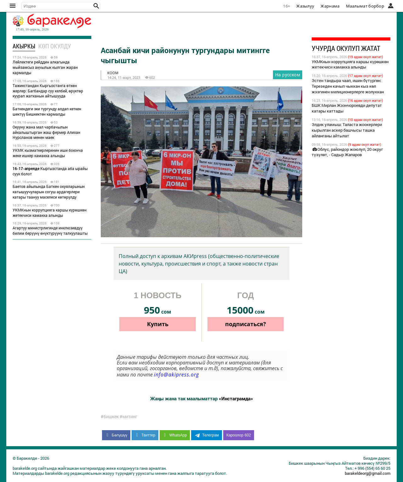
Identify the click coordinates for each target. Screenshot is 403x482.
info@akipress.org (176, 374)
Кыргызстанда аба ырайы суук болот (50, 171)
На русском (287, 75)
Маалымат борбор (365, 6)
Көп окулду (54, 46)
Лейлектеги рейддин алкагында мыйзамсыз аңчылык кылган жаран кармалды (45, 67)
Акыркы (24, 46)
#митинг (128, 416)
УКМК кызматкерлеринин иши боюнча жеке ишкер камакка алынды (48, 153)
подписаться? (245, 324)
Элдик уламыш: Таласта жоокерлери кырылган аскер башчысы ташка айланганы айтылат (347, 130)
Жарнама (330, 6)
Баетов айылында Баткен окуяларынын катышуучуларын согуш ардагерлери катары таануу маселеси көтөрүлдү (49, 192)
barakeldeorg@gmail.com (367, 473)
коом (112, 72)
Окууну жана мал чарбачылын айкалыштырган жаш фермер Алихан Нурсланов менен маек (46, 132)
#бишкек (110, 416)
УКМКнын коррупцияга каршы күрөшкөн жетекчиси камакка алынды (50, 212)
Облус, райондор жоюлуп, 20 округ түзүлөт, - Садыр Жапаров (347, 152)
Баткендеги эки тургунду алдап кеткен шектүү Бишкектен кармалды (47, 111)
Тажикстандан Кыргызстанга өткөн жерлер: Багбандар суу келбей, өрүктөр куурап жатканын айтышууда (48, 91)
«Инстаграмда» (236, 398)
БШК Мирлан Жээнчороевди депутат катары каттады (347, 108)
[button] (96, 6)
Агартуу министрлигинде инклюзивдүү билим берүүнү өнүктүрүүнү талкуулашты (50, 230)
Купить (157, 324)
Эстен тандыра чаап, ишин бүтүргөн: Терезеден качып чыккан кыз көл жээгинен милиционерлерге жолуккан (348, 86)
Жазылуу (305, 6)
